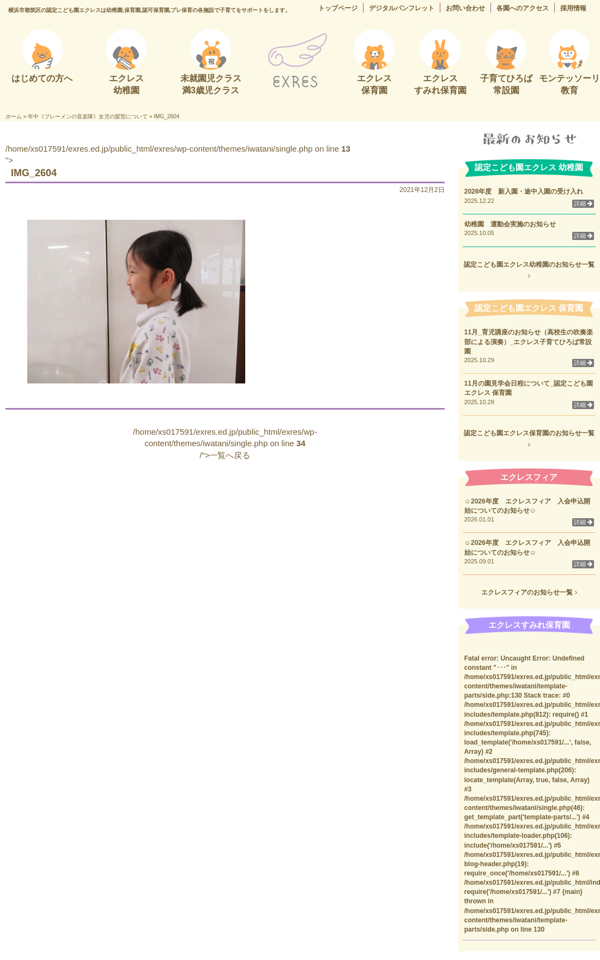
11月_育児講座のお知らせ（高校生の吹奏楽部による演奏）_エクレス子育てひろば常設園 (528, 341)
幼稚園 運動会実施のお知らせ (510, 224)
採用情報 (573, 8)
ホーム (13, 116)
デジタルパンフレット (401, 8)
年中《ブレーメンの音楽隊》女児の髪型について (88, 116)
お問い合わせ (465, 8)
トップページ (337, 8)
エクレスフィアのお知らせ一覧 (529, 592)
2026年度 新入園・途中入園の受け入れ (524, 191)
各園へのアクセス (522, 8)
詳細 (583, 203)
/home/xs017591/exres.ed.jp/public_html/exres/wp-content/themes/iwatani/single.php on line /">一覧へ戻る (225, 443)
